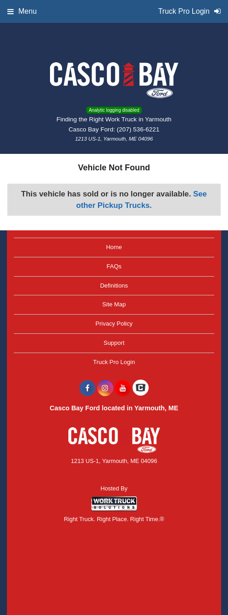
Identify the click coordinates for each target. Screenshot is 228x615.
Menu (22, 11)
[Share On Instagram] (105, 388)
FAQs (114, 266)
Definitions (114, 285)
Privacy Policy (114, 323)
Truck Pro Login (114, 362)
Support (114, 342)
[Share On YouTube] (123, 388)
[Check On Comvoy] (141, 388)
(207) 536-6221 (138, 129)
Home (114, 247)
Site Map (114, 304)
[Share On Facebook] (87, 388)
